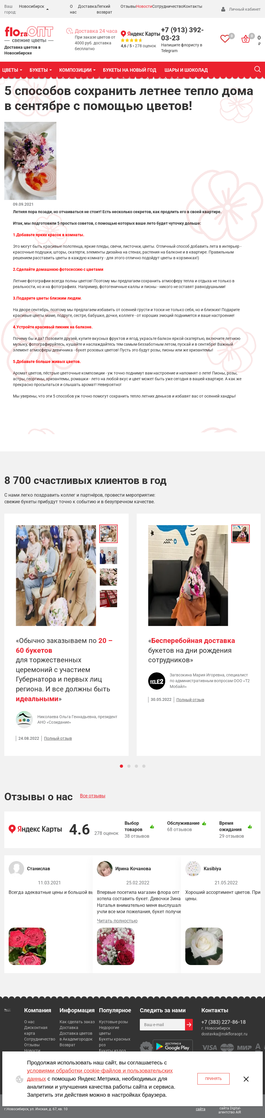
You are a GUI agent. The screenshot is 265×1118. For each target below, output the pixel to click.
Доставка (87, 6)
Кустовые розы (113, 1021)
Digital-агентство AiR (229, 1110)
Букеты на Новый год (129, 70)
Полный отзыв (58, 738)
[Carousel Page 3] (136, 766)
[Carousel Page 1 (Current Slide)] (121, 766)
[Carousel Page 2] (128, 766)
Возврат (67, 1045)
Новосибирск (31, 6)
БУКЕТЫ (39, 70)
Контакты (192, 6)
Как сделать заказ (77, 1021)
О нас (29, 1021)
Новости (144, 6)
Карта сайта (201, 1106)
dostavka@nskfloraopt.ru (224, 1034)
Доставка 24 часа (96, 31)
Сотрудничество (167, 6)
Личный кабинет (245, 9)
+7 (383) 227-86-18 (223, 1022)
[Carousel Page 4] (143, 766)
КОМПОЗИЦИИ (75, 70)
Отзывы (128, 6)
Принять (213, 1079)
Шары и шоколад (186, 70)
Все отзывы (92, 796)
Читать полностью (117, 921)
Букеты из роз (112, 1050)
